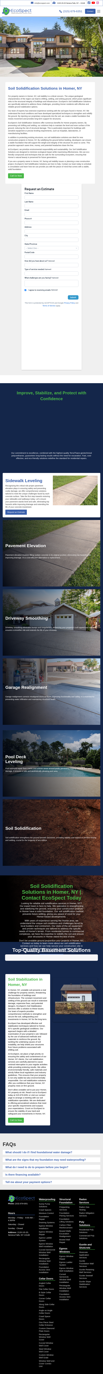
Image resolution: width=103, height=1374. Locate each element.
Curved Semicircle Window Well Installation (47, 1252)
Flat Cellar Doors (46, 1289)
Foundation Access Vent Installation (44, 1269)
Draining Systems (47, 1222)
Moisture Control (46, 1213)
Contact (90, 11)
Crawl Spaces (45, 1210)
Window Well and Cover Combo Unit (46, 1363)
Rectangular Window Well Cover (44, 1337)
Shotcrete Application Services (84, 1255)
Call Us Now (16, 176)
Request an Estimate (16, 512)
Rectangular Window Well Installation (44, 1261)
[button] (98, 11)
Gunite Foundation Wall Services (86, 1263)
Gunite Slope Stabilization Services (85, 1284)
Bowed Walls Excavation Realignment (65, 1233)
